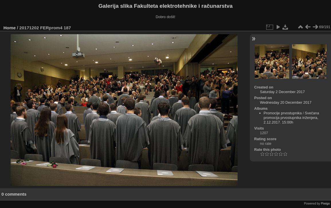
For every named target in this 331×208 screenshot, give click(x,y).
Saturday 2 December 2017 (282, 92)
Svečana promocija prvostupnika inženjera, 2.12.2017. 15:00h (291, 117)
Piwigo (325, 203)
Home (9, 27)
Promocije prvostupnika (283, 113)
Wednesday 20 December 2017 (286, 102)
